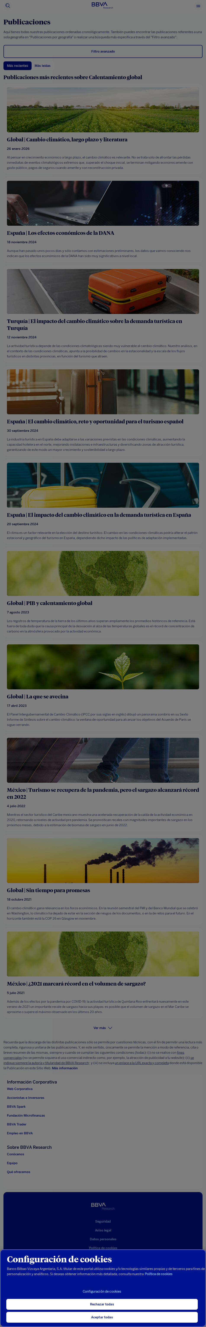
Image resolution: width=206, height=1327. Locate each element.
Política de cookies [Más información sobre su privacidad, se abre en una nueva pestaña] (158, 1274)
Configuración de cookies (102, 1291)
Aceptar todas (102, 1317)
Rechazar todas (102, 1304)
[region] (103, 1288)
